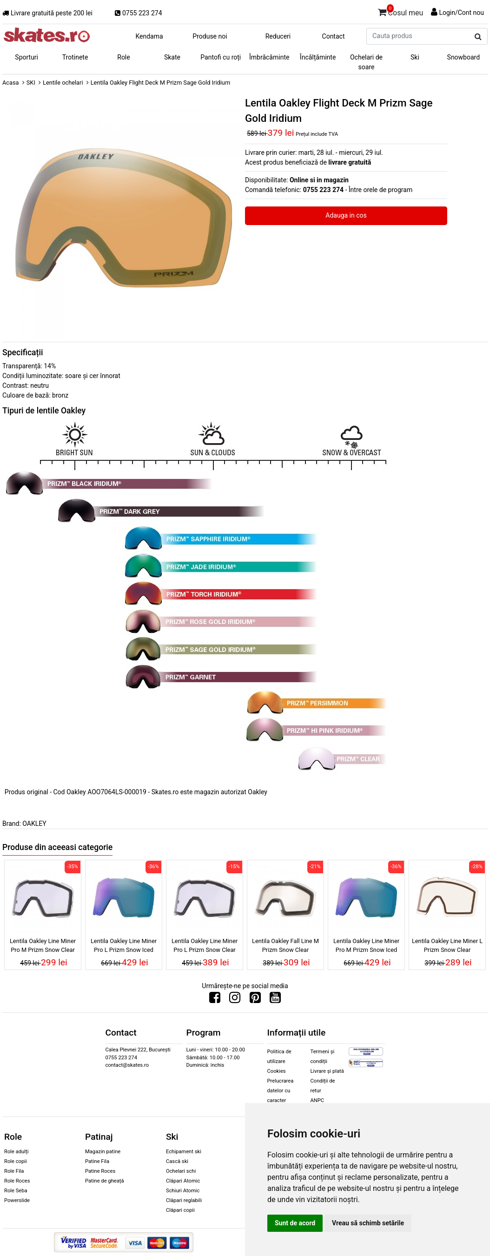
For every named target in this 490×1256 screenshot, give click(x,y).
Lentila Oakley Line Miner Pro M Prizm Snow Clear (43, 945)
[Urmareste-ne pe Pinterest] (255, 999)
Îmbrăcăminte (269, 57)
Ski (415, 57)
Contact (333, 36)
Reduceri (278, 36)
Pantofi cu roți (220, 57)
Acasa (10, 82)
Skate (172, 57)
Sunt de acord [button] (295, 1223)
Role (123, 57)
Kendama (149, 36)
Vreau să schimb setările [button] (368, 1223)
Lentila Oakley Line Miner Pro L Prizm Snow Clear (205, 945)
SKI (30, 82)
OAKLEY (34, 823)
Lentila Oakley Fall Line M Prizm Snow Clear (285, 945)
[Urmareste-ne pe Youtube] (275, 999)
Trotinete (75, 57)
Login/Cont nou (461, 12)
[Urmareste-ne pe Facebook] (214, 999)
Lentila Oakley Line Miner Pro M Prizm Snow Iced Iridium (366, 946)
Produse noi (209, 36)
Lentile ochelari (63, 82)
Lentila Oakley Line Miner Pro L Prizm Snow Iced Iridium (124, 946)
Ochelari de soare (366, 62)
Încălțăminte (318, 57)
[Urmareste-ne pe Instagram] (234, 999)
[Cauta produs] (478, 37)
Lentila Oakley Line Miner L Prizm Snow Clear (447, 945)
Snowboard (463, 57)
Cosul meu (401, 11)
